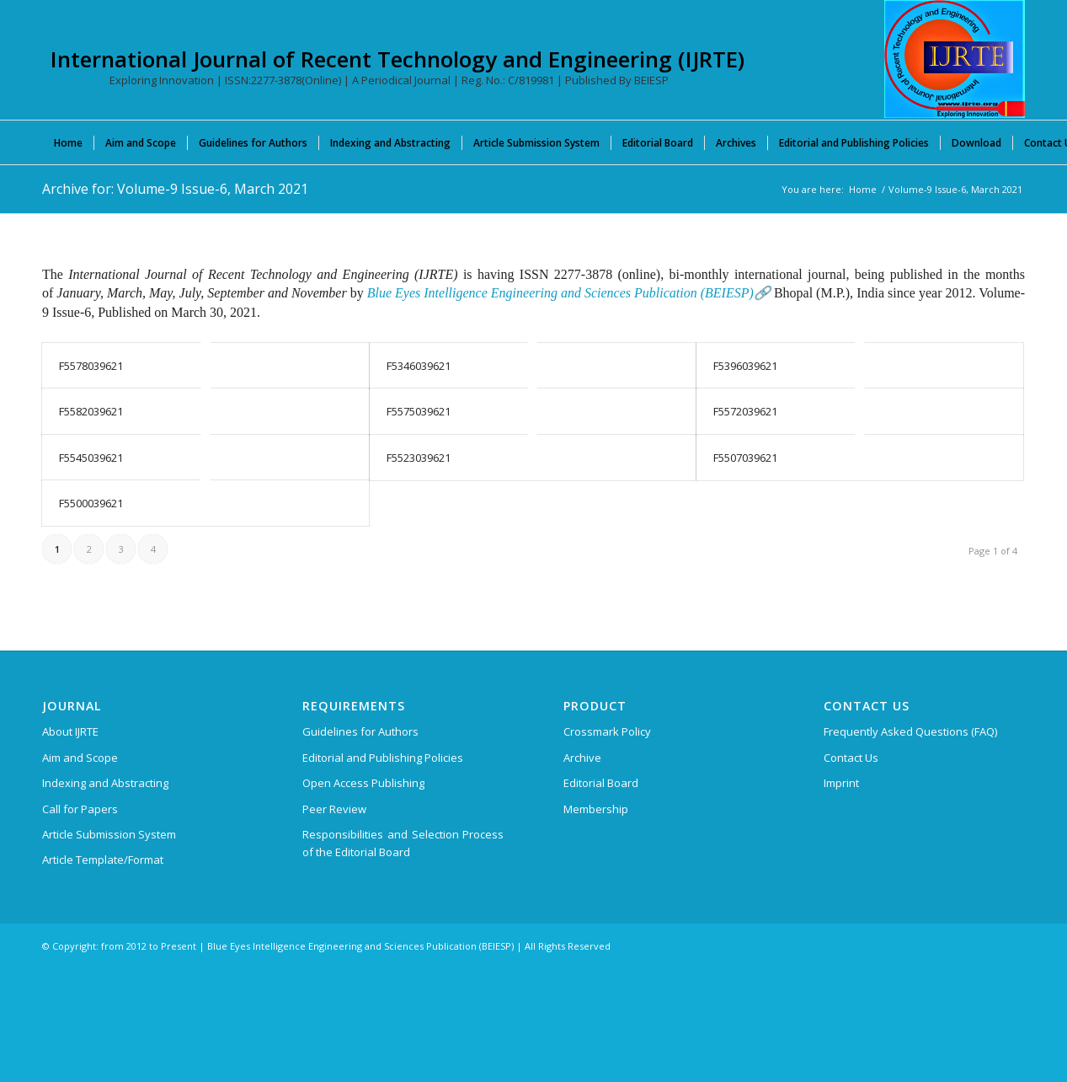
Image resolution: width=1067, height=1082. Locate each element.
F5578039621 (91, 365)
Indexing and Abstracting (105, 782)
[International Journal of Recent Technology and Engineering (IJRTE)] (954, 59)
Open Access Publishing (363, 782)
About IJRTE (70, 731)
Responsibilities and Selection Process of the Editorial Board (403, 843)
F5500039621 (91, 503)
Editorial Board (600, 782)
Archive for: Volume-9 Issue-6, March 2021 (175, 188)
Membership (595, 809)
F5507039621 (745, 457)
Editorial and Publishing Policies (382, 757)
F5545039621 (91, 457)
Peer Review (334, 809)
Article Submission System (109, 834)
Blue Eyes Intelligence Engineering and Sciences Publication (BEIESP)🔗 (569, 293)
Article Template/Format (102, 859)
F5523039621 (419, 457)
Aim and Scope (80, 757)
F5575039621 (419, 411)
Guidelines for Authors (360, 731)
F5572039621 (745, 411)
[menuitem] (68, 142)
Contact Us (851, 757)
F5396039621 (745, 365)
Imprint (841, 782)
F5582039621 (91, 411)
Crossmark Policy (607, 731)
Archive (582, 757)
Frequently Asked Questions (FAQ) (910, 731)
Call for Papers (80, 809)
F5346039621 (419, 365)
